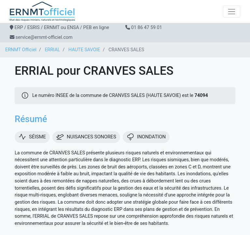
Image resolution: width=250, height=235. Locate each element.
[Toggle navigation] (231, 12)
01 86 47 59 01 (146, 27)
